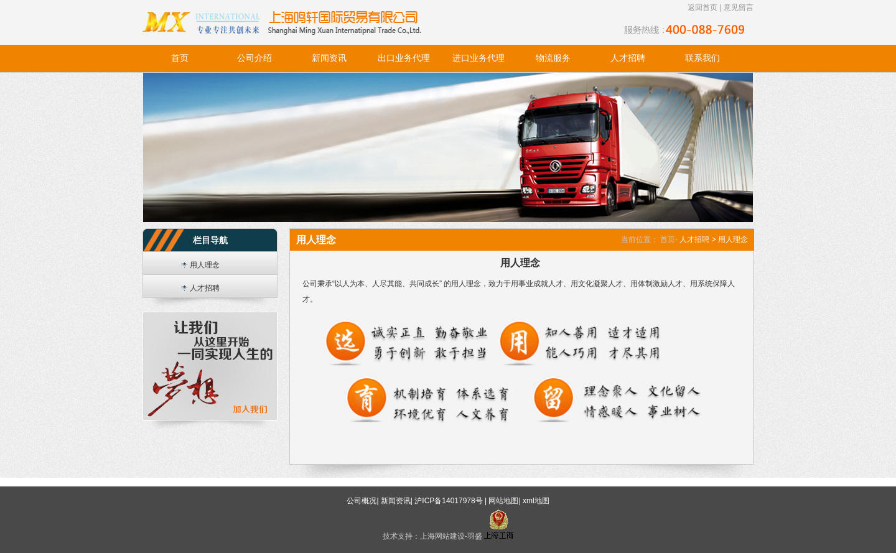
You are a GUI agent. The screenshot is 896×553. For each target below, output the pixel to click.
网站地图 (503, 500)
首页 (180, 58)
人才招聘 (627, 58)
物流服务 (553, 58)
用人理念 (205, 265)
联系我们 (702, 58)
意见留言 (739, 7)
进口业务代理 (478, 58)
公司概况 (361, 500)
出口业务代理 (404, 58)
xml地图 (536, 500)
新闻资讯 (329, 58)
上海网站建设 (442, 536)
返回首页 (702, 7)
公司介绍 (254, 58)
